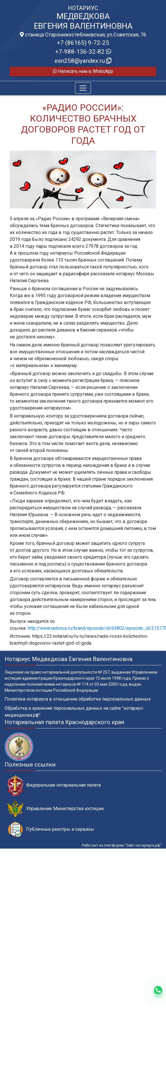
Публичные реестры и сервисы (50, 829)
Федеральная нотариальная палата (54, 785)
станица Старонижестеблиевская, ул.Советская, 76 (83, 35)
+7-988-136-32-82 (83, 51)
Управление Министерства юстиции (55, 808)
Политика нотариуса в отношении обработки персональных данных (78, 699)
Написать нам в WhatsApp (83, 71)
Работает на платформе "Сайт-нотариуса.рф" (122, 845)
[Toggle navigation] (83, 88)
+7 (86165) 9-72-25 (83, 42)
